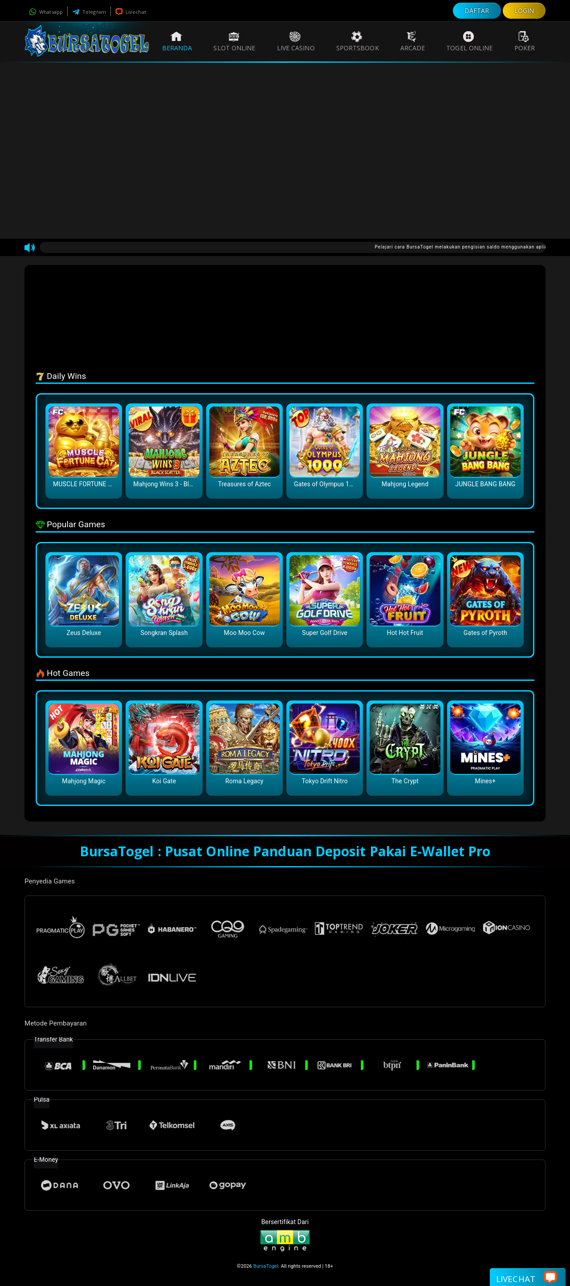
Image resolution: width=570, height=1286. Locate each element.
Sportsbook (357, 41)
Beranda (177, 41)
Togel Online (469, 41)
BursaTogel (265, 1266)
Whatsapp (46, 11)
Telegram (89, 11)
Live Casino (296, 41)
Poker (524, 41)
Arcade (412, 41)
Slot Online (234, 41)
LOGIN (524, 10)
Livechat (130, 11)
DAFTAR (476, 10)
